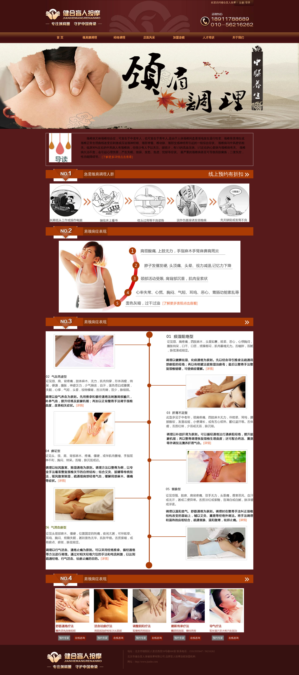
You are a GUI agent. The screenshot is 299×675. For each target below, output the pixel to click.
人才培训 (208, 37)
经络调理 (119, 37)
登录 (247, 2)
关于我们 (238, 37)
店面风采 (149, 37)
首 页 (60, 37)
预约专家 (64, 638)
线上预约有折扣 (228, 174)
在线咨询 (80, 638)
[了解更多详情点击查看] (117, 157)
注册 (241, 2)
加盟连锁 (179, 37)
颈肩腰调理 (89, 37)
